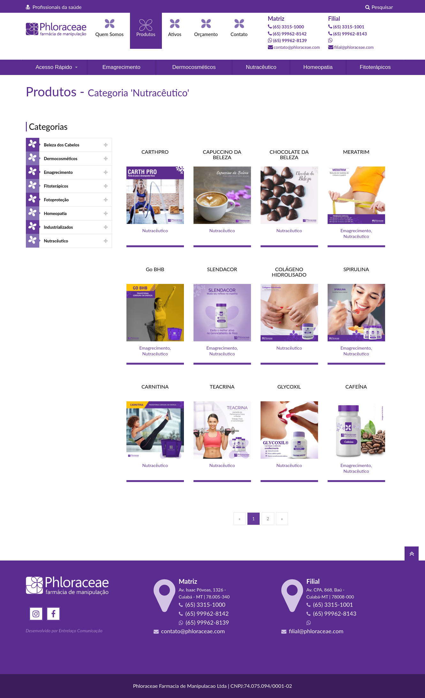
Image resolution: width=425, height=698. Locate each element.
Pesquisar (379, 7)
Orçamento (206, 34)
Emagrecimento (121, 67)
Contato (239, 34)
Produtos (146, 34)
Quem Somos (109, 34)
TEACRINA (222, 386)
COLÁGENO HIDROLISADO (289, 272)
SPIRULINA (356, 269)
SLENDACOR (222, 269)
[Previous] (239, 518)
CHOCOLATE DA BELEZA (288, 154)
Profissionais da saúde (54, 7)
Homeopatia (318, 67)
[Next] (282, 518)
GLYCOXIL (289, 386)
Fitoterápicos (375, 67)
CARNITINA (155, 386)
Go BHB (155, 269)
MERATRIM (356, 152)
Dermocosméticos (194, 67)
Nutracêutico (261, 67)
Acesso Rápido (53, 67)
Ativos (174, 34)
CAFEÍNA (356, 386)
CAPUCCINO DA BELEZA (222, 154)
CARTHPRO (155, 152)
